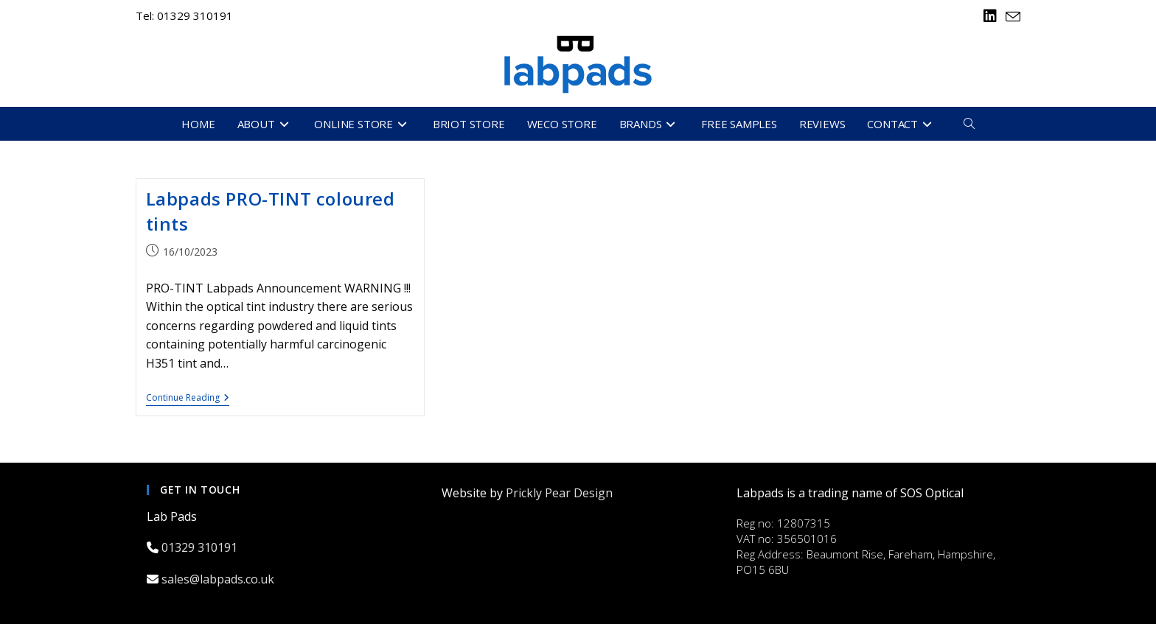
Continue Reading (187, 399)
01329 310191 (200, 547)
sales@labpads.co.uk (219, 579)
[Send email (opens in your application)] (1010, 17)
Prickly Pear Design (559, 493)
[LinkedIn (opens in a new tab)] (990, 16)
